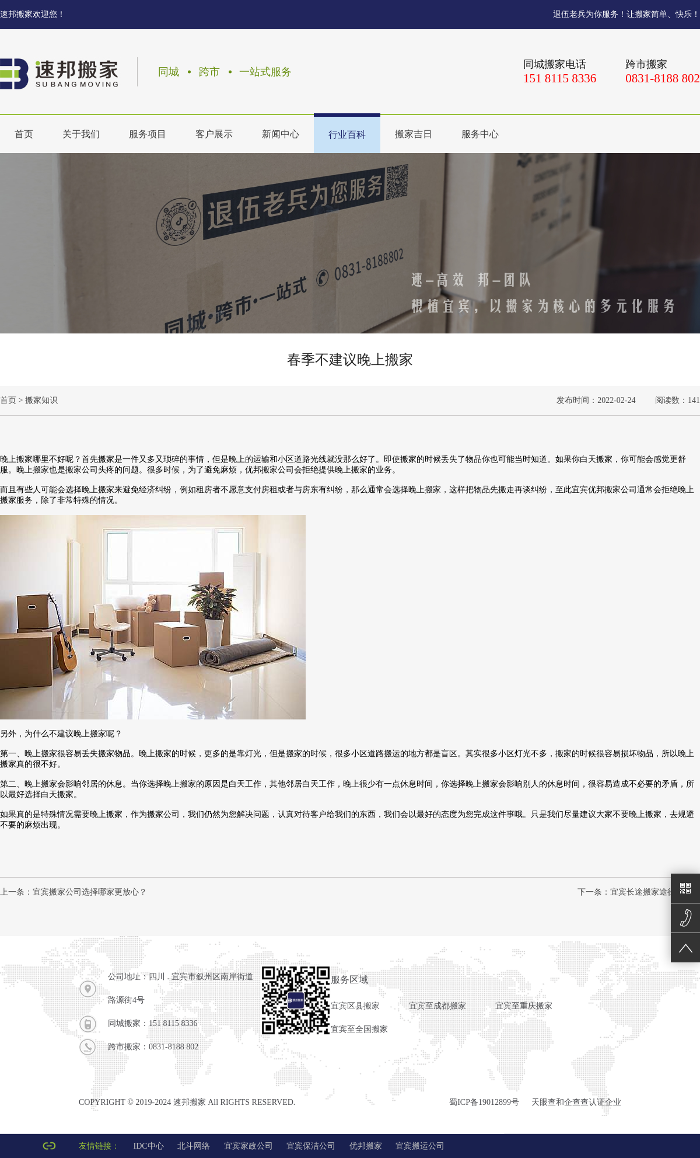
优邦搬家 (365, 1146)
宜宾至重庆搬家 (523, 1005)
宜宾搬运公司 (420, 1146)
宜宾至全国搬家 (359, 1029)
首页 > (11, 400)
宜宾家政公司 (248, 1146)
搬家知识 (41, 400)
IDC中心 (149, 1146)
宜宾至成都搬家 (437, 1005)
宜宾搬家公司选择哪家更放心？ (90, 892)
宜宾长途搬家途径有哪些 (655, 892)
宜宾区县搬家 (355, 1005)
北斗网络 (193, 1146)
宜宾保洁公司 (310, 1146)
